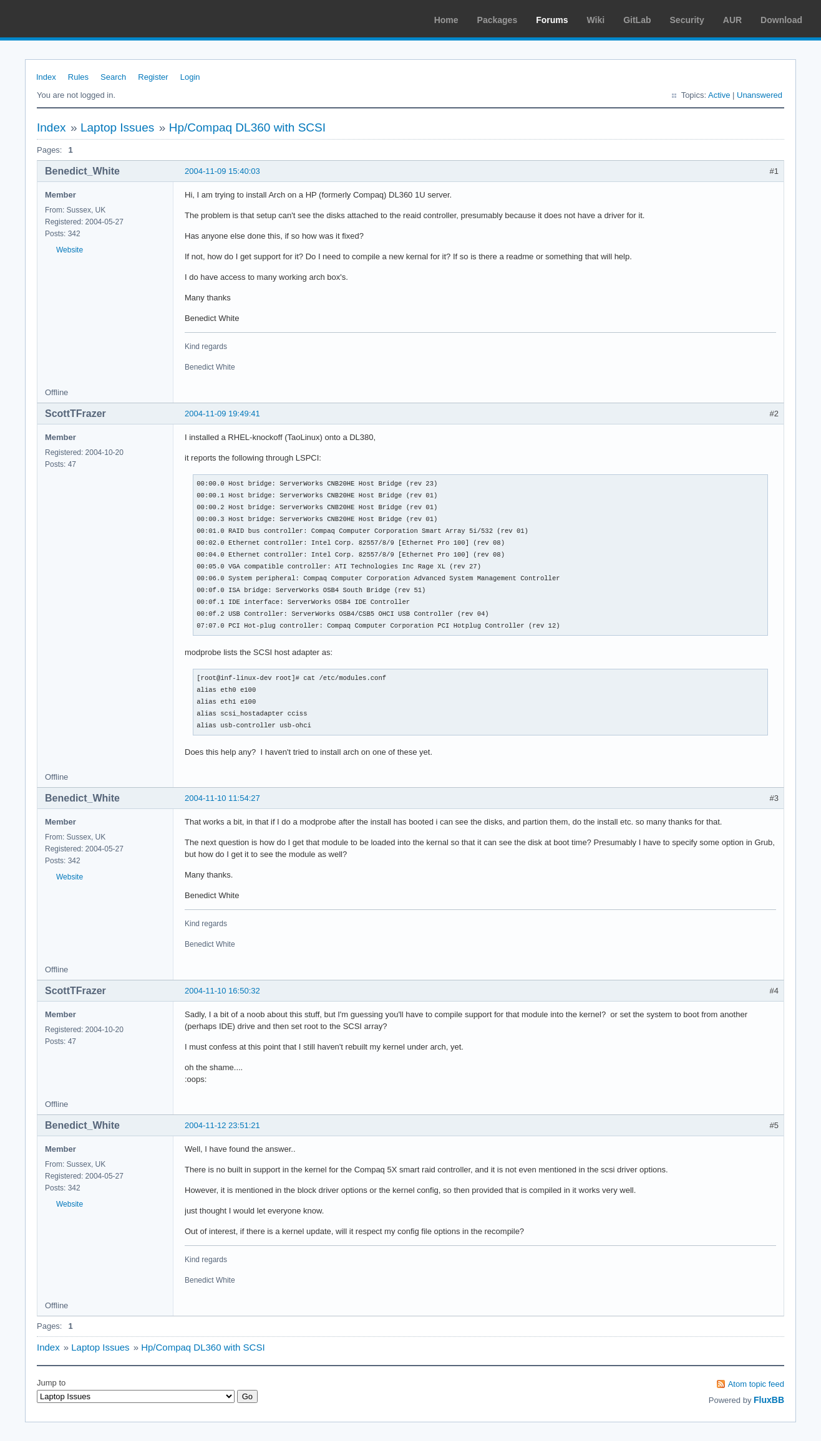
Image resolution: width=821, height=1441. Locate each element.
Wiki (596, 20)
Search (113, 77)
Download (781, 20)
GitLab (637, 20)
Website (69, 250)
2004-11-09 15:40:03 (222, 171)
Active (719, 95)
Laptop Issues (117, 127)
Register (153, 77)
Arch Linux (68, 18)
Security (687, 20)
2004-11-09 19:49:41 (222, 413)
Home (446, 20)
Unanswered (759, 95)
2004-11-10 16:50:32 (222, 990)
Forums (552, 20)
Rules (78, 77)
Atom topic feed (756, 1384)
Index (46, 77)
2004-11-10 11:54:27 (222, 798)
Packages (497, 20)
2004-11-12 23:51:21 (222, 1125)
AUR (732, 20)
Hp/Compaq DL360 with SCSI (247, 127)
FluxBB (769, 1400)
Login (190, 77)
